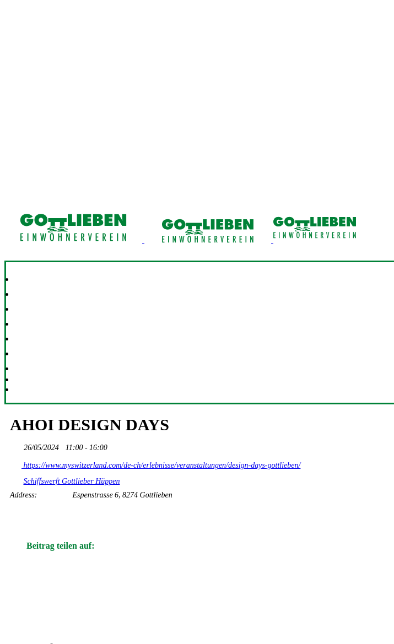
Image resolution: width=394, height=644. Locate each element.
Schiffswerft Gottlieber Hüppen (72, 481)
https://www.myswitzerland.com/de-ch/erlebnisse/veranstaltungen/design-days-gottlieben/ (155, 463)
